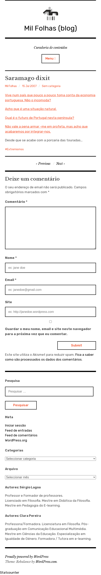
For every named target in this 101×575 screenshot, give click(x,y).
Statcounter (9, 572)
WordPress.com (46, 562)
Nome (11, 258)
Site (8, 302)
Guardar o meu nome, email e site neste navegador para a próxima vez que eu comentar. (48, 331)
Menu (49, 58)
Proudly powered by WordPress (26, 557)
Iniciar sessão (15, 425)
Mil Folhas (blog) (50, 28)
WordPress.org (16, 440)
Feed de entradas (18, 430)
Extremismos (15, 149)
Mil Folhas (11, 86)
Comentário (16, 202)
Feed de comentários (21, 435)
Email (10, 280)
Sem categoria (51, 86)
